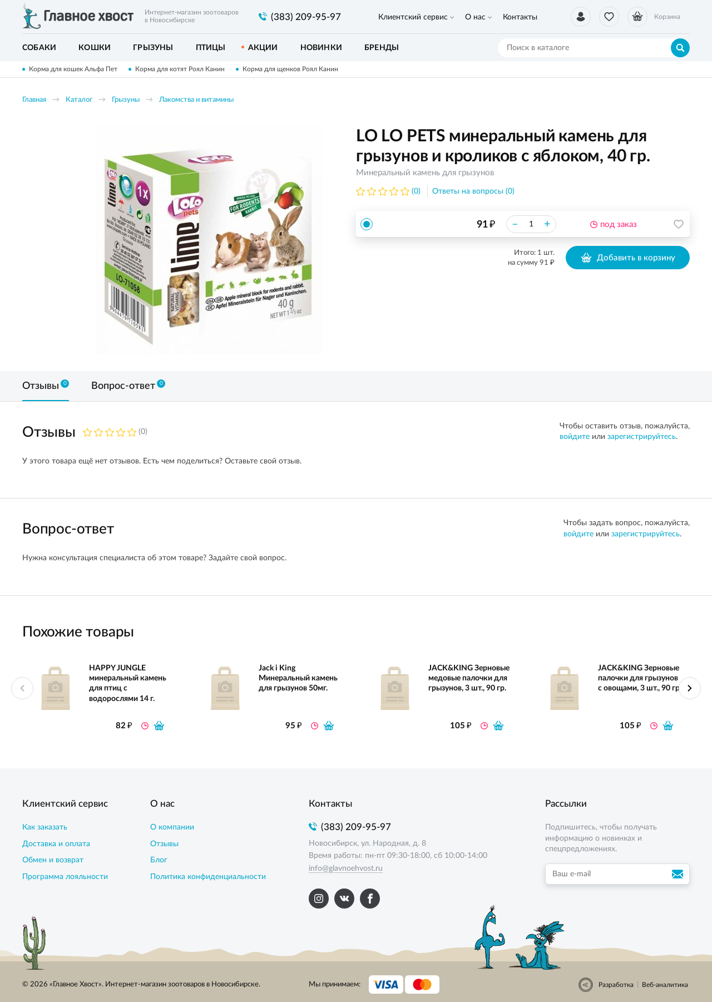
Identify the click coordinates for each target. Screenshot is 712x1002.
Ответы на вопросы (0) (473, 191)
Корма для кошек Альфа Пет (73, 69)
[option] (209, 240)
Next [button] (690, 688)
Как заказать (44, 827)
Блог (158, 860)
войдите (575, 437)
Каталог (79, 99)
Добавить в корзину (627, 257)
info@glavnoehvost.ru (346, 868)
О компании (172, 827)
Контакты (520, 17)
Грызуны (126, 99)
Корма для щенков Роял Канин (290, 69)
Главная (34, 99)
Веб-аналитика (665, 984)
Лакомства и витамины (196, 99)
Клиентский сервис (413, 17)
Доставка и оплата (56, 844)
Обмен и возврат (52, 860)
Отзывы (164, 844)
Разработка (616, 984)
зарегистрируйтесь (641, 437)
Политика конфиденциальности (208, 877)
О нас (475, 17)
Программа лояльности (65, 877)
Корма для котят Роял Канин (180, 69)
